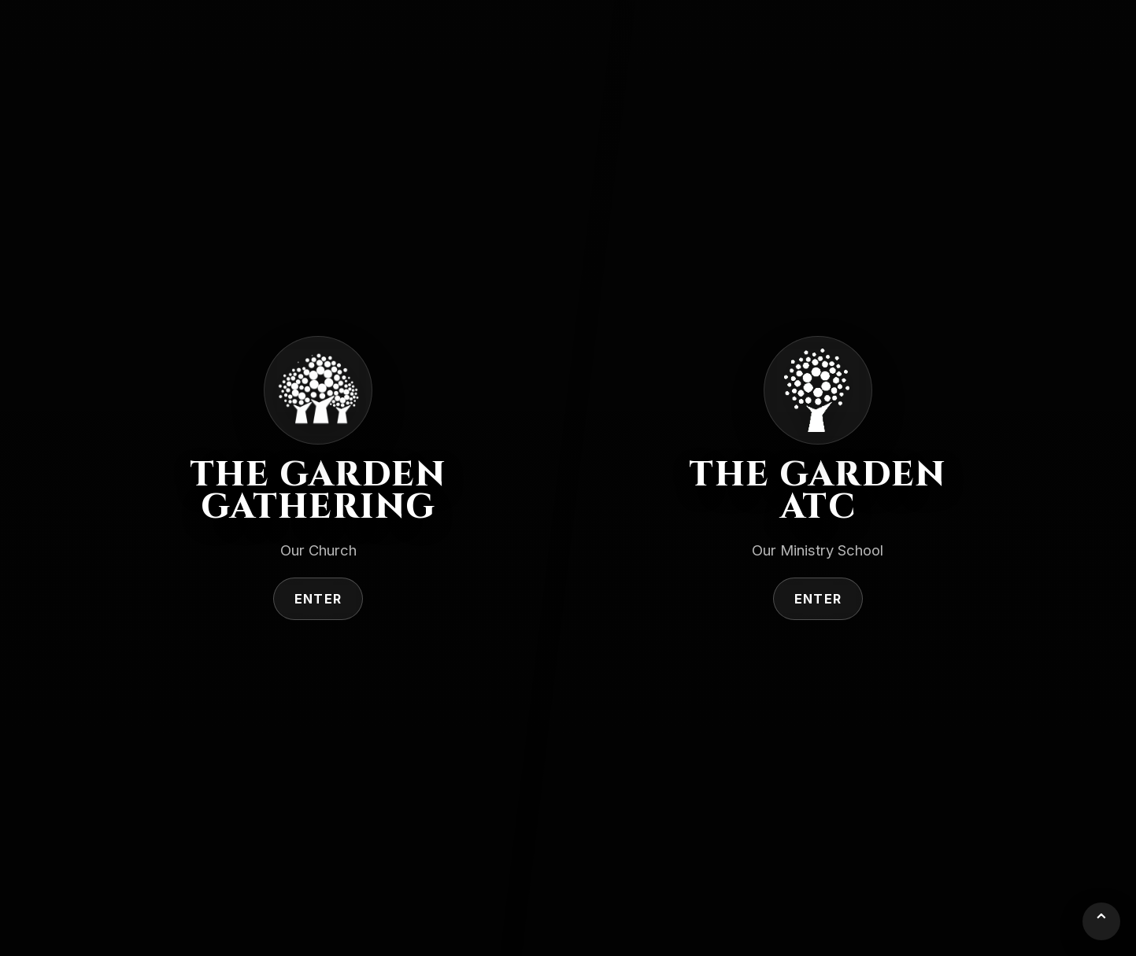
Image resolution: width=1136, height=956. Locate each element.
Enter (318, 599)
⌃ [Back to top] (1101, 921)
